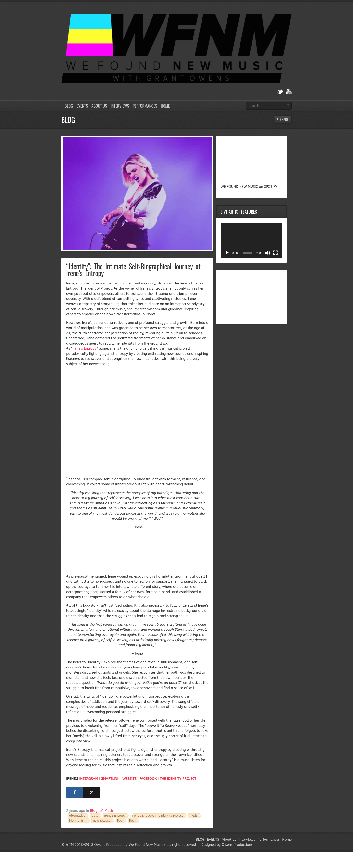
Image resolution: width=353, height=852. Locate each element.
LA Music (107, 811)
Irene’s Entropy (84, 348)
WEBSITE (129, 779)
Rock (132, 820)
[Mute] (267, 252)
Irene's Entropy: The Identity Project (157, 815)
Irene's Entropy (114, 815)
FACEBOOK (148, 779)
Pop (120, 820)
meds (193, 815)
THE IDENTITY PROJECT (178, 779)
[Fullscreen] (275, 252)
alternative (77, 815)
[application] (251, 240)
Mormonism (77, 820)
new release (101, 820)
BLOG (69, 106)
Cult (95, 815)
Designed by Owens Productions (227, 845)
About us (99, 106)
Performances (145, 106)
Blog (93, 811)
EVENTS (82, 106)
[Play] (227, 252)
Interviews (120, 106)
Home (165, 106)
